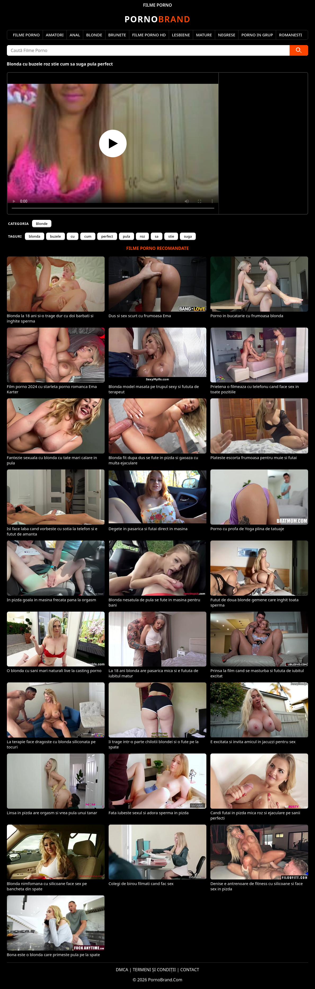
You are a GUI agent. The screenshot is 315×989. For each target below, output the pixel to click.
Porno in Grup (257, 34)
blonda (34, 236)
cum (87, 236)
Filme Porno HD (149, 34)
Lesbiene (181, 34)
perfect (107, 236)
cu (73, 236)
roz (142, 236)
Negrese (226, 34)
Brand (157, 19)
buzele (55, 236)
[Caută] (299, 50)
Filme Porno (26, 34)
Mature (204, 34)
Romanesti (290, 34)
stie (171, 236)
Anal (75, 34)
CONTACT (189, 970)
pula (126, 236)
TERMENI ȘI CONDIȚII (154, 970)
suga (188, 236)
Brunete (117, 34)
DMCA (122, 970)
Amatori (55, 34)
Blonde (94, 34)
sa (156, 236)
